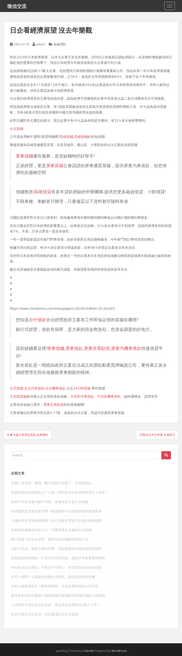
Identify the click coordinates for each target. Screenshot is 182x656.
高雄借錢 (81, 136)
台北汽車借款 (34, 388)
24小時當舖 (81, 388)
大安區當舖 (18, 396)
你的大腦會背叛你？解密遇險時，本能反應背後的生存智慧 (54, 586)
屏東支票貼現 (97, 348)
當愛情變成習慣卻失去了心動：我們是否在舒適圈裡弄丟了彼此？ (59, 492)
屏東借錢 (24, 156)
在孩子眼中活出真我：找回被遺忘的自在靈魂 (44, 614)
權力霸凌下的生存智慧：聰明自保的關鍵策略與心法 (49, 539)
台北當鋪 (16, 128)
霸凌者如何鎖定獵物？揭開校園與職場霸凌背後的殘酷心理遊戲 (58, 595)
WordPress (119, 651)
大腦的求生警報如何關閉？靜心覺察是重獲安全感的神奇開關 (56, 520)
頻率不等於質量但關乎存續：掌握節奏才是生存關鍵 (49, 501)
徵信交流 (16, 6)
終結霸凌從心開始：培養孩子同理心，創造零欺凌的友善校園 (56, 567)
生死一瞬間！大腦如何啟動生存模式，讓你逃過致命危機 (53, 576)
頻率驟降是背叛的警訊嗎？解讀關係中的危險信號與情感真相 (56, 511)
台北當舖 (16, 388)
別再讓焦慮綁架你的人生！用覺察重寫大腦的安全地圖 (51, 530)
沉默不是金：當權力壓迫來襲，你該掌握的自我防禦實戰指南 (56, 548)
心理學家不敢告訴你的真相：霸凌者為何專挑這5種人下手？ (55, 604)
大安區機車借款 (109, 396)
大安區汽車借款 (82, 396)
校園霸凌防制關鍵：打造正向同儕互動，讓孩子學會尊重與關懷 (58, 558)
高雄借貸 (42, 191)
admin (40, 44)
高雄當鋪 (66, 136)
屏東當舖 (54, 165)
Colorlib (88, 651)
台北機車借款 (55, 388)
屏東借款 (74, 348)
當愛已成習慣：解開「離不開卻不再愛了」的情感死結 (51, 483)
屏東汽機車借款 (126, 348)
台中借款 (37, 319)
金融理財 (59, 44)
